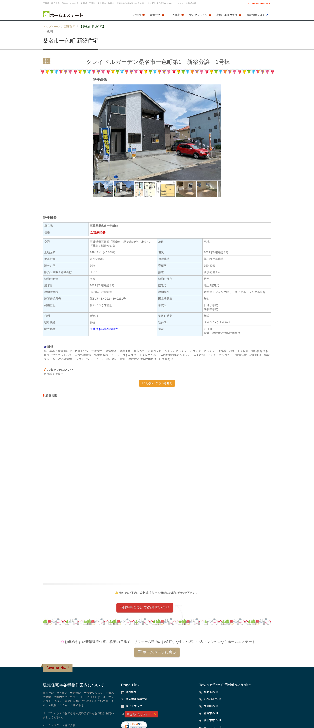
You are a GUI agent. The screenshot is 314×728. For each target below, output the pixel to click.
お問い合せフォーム (141, 714)
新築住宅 (157, 14)
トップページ (51, 26)
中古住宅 (177, 14)
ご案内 (139, 14)
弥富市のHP (211, 713)
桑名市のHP (211, 692)
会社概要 (131, 692)
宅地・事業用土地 (229, 14)
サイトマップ (134, 706)
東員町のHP (211, 706)
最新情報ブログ (258, 14)
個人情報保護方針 (137, 699)
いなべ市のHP (212, 699)
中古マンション (200, 14)
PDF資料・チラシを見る (157, 383)
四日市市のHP (212, 720)
